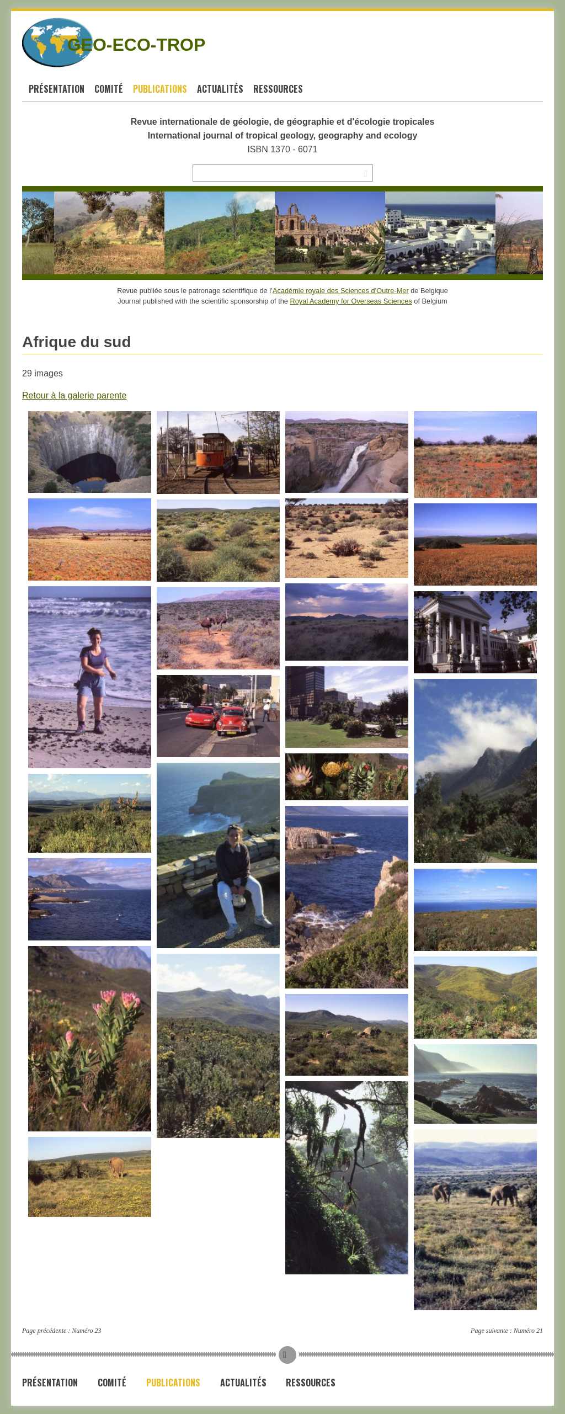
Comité (108, 88)
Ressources (278, 88)
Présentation (56, 88)
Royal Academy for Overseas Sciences (351, 301)
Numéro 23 (86, 1331)
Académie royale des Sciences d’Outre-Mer (341, 290)
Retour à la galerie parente (74, 395)
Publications (160, 88)
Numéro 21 (528, 1331)
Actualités (220, 88)
